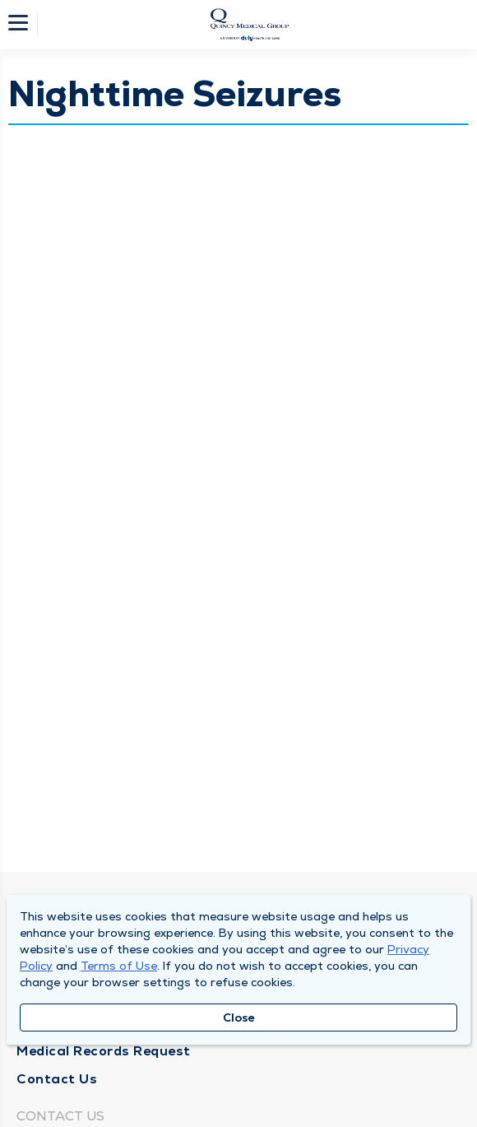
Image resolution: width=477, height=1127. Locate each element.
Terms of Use (119, 965)
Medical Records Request (103, 1050)
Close (239, 1017)
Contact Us (56, 1078)
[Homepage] (249, 24)
